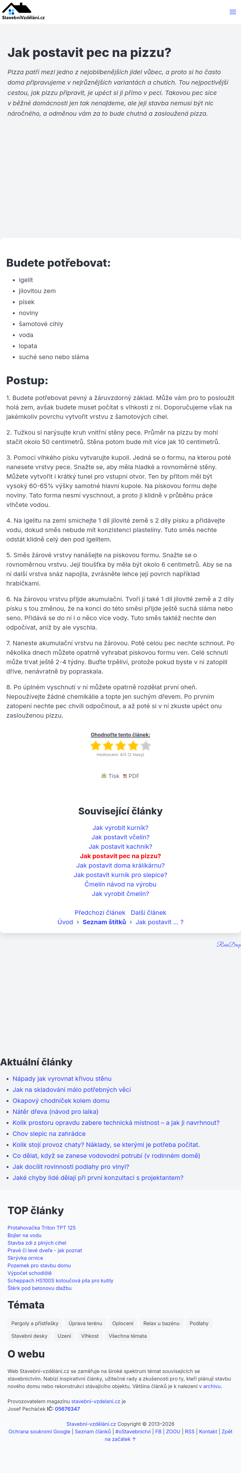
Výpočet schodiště (30, 1273)
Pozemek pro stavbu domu (39, 1265)
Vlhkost (90, 1336)
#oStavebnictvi (133, 1431)
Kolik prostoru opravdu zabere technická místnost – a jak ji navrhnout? (116, 1122)
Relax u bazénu (161, 1323)
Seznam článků (93, 1431)
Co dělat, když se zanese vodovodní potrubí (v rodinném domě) (107, 1155)
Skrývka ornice (25, 1258)
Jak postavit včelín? (120, 837)
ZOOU (173, 1431)
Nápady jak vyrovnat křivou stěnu (62, 1078)
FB (158, 1431)
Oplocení (122, 1323)
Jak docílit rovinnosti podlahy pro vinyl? (71, 1166)
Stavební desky (29, 1336)
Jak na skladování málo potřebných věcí (72, 1089)
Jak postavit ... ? (160, 922)
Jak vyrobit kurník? (121, 827)
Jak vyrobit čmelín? (120, 894)
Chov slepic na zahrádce (49, 1133)
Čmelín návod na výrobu (121, 884)
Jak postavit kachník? (120, 846)
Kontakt (208, 1431)
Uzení (64, 1336)
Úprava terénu (85, 1323)
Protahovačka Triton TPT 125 (42, 1228)
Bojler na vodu (24, 1235)
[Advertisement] (120, 189)
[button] (233, 12)
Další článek (149, 912)
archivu (212, 1386)
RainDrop (229, 945)
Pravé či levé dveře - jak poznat (45, 1250)
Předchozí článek (100, 912)
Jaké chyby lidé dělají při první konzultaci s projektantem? (98, 1177)
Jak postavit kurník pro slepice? (120, 875)
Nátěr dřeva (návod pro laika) (56, 1111)
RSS (190, 1431)
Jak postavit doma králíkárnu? (120, 865)
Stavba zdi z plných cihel (37, 1243)
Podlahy (199, 1323)
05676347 (67, 1409)
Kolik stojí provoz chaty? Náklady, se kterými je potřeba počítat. (106, 1144)
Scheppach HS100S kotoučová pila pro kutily (61, 1280)
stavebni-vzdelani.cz (95, 1401)
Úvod (65, 922)
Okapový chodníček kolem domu (61, 1100)
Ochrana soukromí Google (39, 1431)
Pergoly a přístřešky (34, 1323)
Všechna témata (128, 1336)
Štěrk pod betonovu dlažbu (40, 1288)
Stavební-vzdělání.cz (91, 1424)
